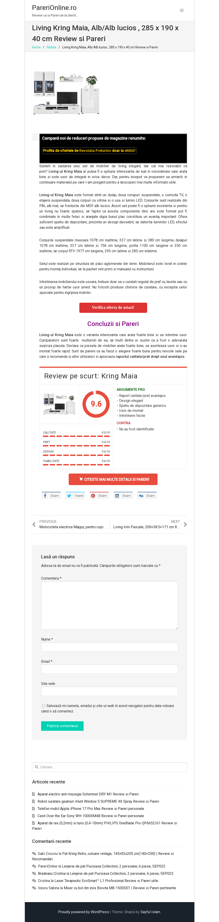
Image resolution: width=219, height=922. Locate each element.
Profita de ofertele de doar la (89, 151)
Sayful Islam (150, 912)
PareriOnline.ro (54, 8)
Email (46, 661)
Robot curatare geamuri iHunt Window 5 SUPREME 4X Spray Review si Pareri (98, 801)
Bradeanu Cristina (52, 873)
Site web (48, 683)
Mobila (51, 47)
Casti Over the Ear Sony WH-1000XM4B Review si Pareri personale (91, 816)
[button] (181, 10)
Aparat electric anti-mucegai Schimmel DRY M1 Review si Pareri (88, 794)
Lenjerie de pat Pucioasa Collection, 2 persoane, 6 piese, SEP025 (113, 866)
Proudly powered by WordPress (83, 912)
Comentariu (51, 578)
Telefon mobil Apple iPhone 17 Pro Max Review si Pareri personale (91, 808)
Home (36, 47)
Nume (47, 639)
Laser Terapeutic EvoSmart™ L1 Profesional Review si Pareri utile (106, 881)
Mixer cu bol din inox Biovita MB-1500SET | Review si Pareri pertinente (120, 888)
